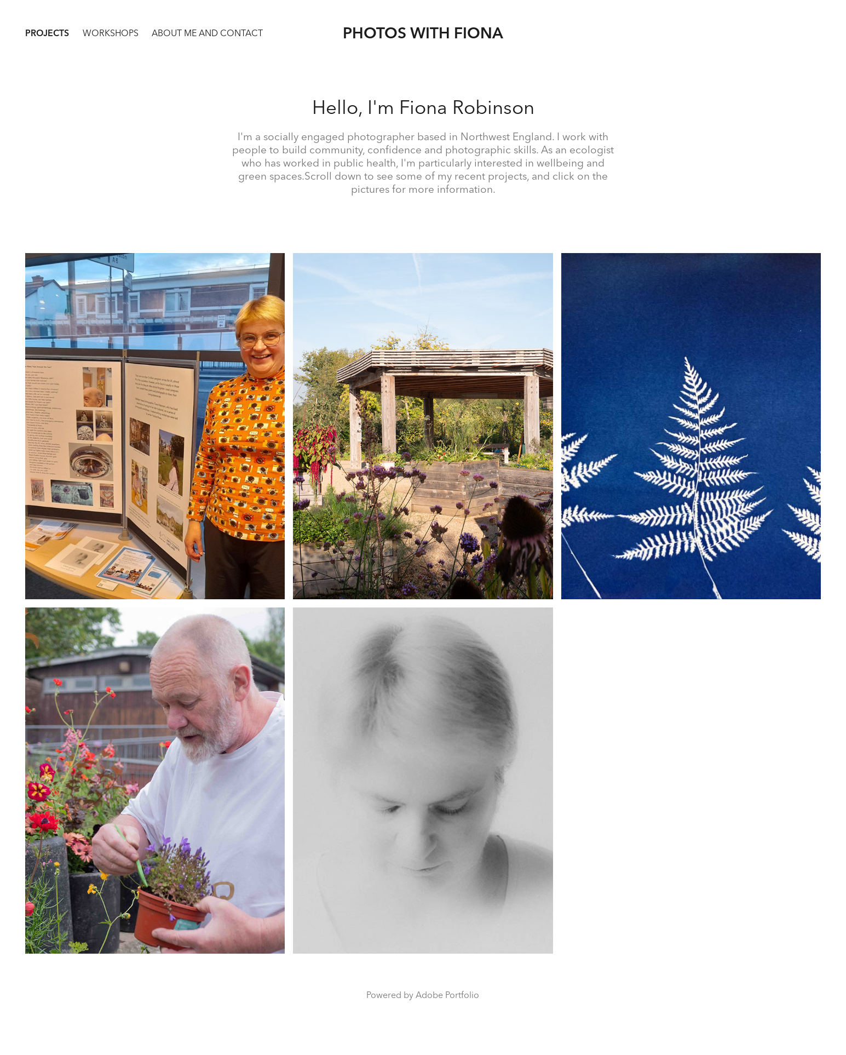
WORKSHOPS (111, 32)
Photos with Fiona (423, 33)
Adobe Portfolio (447, 994)
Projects (47, 32)
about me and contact (207, 32)
